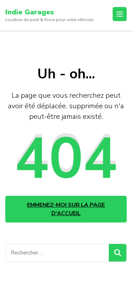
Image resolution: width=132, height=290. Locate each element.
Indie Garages (29, 12)
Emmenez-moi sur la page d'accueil (66, 209)
